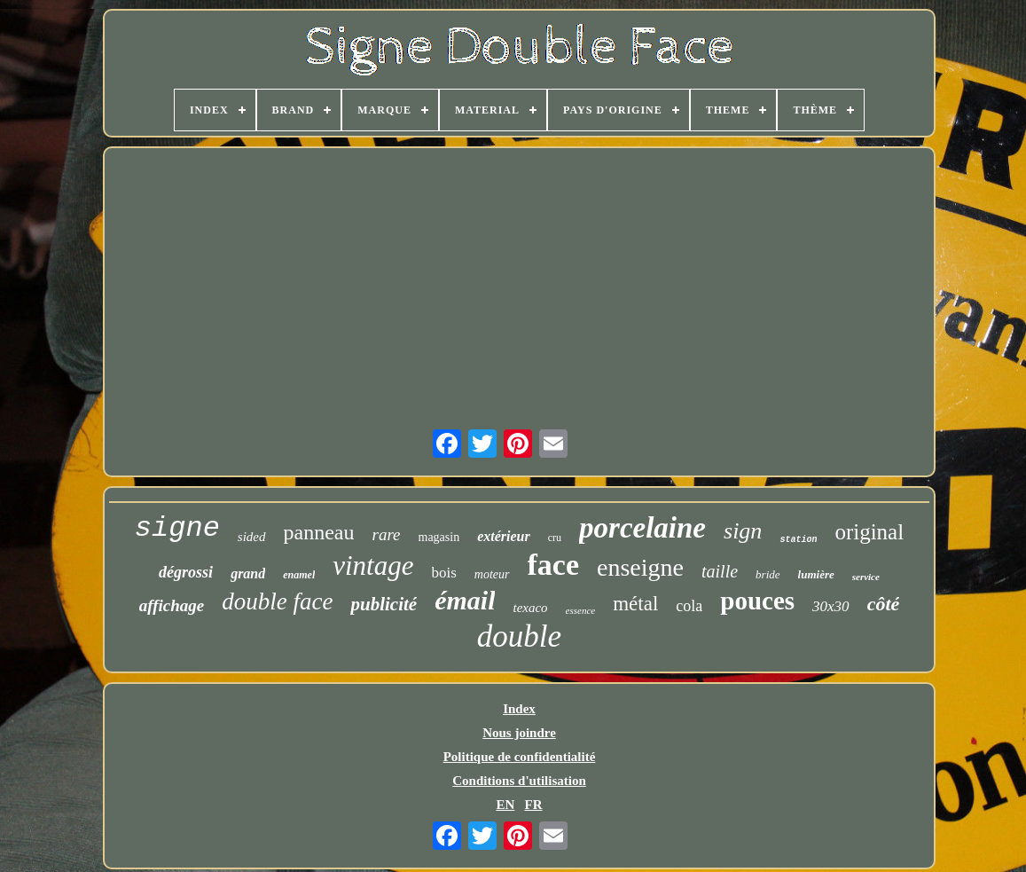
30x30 (831, 606)
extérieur (503, 536)
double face (277, 601)
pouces (757, 600)
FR (534, 804)
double (519, 636)
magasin (439, 537)
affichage (172, 605)
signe (177, 528)
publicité (383, 604)
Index (519, 709)
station (798, 540)
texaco (530, 608)
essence (581, 610)
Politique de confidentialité (519, 757)
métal (635, 604)
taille (719, 571)
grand (248, 573)
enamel (299, 575)
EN (505, 804)
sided (252, 537)
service (866, 576)
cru (554, 537)
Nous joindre (519, 733)
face (554, 564)
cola (689, 606)
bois (444, 572)
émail (465, 600)
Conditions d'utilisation (518, 781)
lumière (816, 574)
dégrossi (186, 572)
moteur (492, 574)
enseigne (640, 567)
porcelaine (642, 528)
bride (767, 574)
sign (743, 531)
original (869, 532)
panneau (319, 532)
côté (883, 604)
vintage (373, 565)
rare (386, 534)
